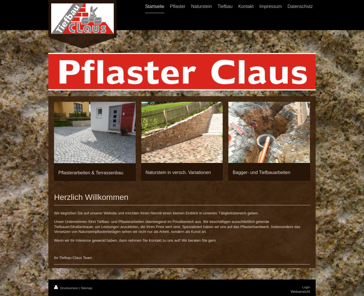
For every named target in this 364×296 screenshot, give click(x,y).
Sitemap (86, 288)
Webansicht (300, 291)
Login (306, 287)
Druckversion (66, 288)
